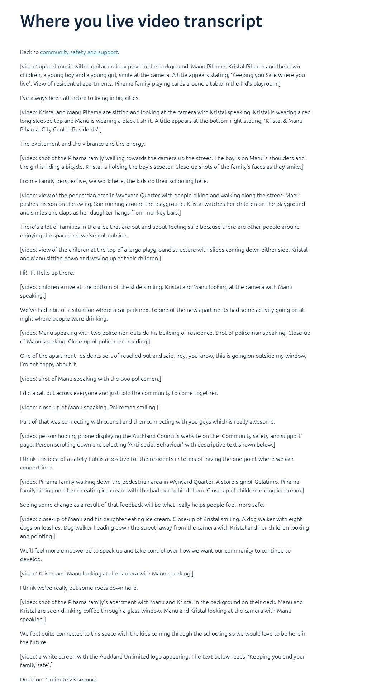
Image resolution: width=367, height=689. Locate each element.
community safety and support (79, 52)
